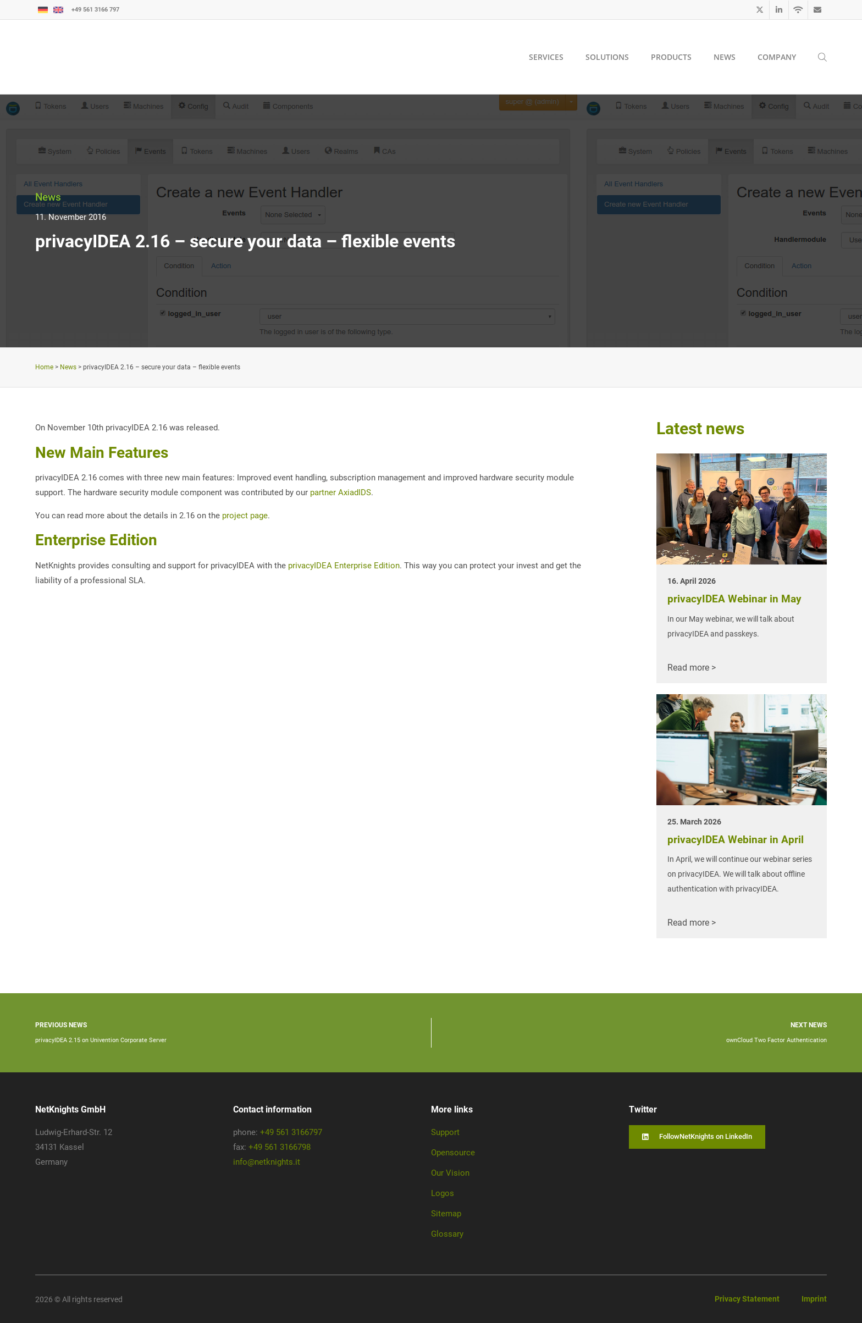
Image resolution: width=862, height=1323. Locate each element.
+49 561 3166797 (291, 1132)
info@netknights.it (266, 1162)
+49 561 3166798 (279, 1147)
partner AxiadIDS (340, 492)
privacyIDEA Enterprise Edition (344, 566)
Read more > (691, 667)
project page (245, 516)
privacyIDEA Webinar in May (734, 599)
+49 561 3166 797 (95, 9)
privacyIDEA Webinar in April (735, 839)
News (48, 197)
